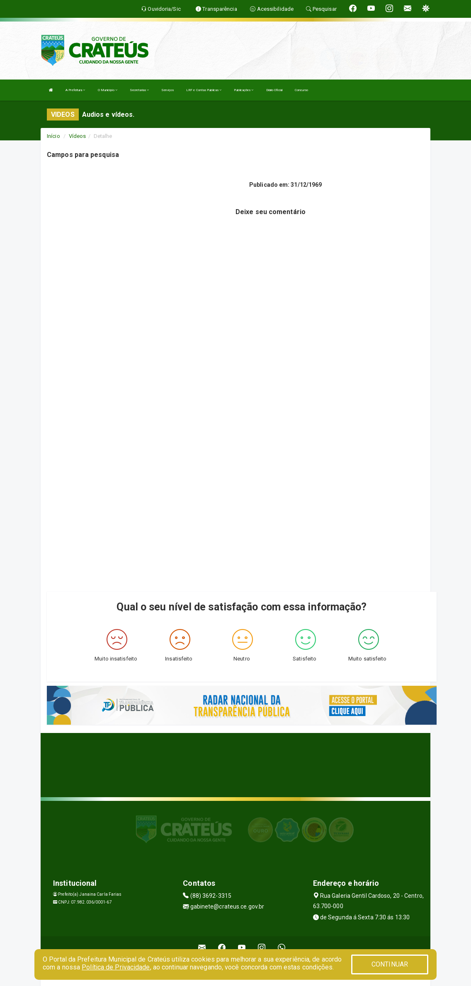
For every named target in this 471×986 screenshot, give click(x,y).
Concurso (301, 90)
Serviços (167, 90)
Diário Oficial (274, 90)
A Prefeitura (75, 90)
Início (53, 136)
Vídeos (77, 136)
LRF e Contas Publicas (203, 90)
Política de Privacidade (116, 967)
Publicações (243, 90)
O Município (107, 90)
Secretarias (139, 90)
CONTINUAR (389, 964)
